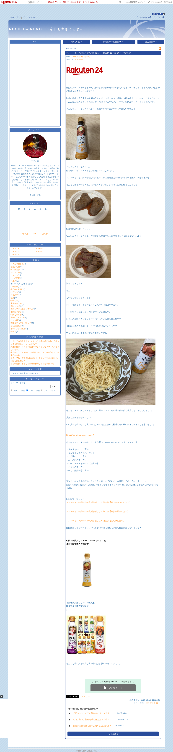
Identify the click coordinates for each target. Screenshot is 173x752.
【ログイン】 (159, 17)
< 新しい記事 (76, 42)
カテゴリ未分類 (17, 264)
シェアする (85, 696)
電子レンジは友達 (18, 329)
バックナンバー (35, 245)
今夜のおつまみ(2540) (81, 56)
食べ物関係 (15, 270)
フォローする (35, 195)
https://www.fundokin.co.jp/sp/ (80, 435)
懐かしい (14, 300)
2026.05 (15, 251)
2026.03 (39, 249)
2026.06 (15, 249)
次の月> (45, 234)
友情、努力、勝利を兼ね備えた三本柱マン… (93, 719)
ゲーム (13, 331)
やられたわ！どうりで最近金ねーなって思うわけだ (32, 364)
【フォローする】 (144, 17)
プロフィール (28, 17)
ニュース (14, 275)
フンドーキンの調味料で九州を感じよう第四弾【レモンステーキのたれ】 (99, 53)
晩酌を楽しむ (16, 315)
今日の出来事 (16, 326)
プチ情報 (14, 286)
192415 (157, 14)
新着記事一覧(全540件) (113, 42)
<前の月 (25, 234)
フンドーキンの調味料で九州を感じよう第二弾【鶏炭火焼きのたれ (96, 511)
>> (135, 2)
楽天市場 (168, 2)
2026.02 (39, 251)
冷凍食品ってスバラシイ (20, 323)
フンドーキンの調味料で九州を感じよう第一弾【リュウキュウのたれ (97, 502)
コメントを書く (153, 703)
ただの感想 (15, 278)
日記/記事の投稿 (35, 337)
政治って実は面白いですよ (21, 309)
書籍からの (15, 267)
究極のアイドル (17, 317)
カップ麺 (14, 320)
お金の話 (14, 295)
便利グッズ (15, 306)
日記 (19, 17)
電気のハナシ (16, 312)
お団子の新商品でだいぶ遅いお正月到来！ (92, 726)
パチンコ (14, 292)
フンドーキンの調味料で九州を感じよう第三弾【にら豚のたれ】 (95, 520)
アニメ (13, 281)
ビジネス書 (15, 272)
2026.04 (15, 254)
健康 (12, 298)
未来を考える (16, 303)
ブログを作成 (156, 2)
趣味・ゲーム (36, 2)
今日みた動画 (16, 289)
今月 (35, 234)
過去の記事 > (151, 42)
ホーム (12, 17)
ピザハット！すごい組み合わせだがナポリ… (93, 713)
